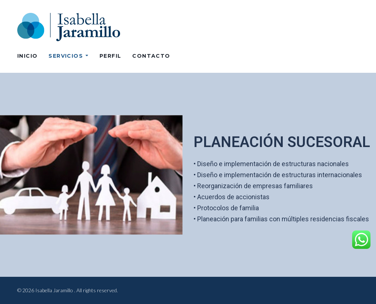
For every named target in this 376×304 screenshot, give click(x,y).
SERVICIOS (65, 56)
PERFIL (110, 56)
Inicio (27, 56)
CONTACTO (151, 56)
